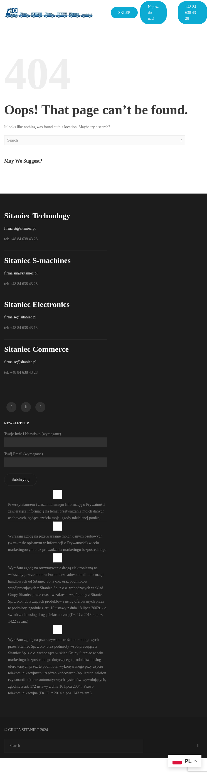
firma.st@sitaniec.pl (20, 228)
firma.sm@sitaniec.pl (21, 273)
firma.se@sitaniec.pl (20, 317)
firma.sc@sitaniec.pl (20, 362)
